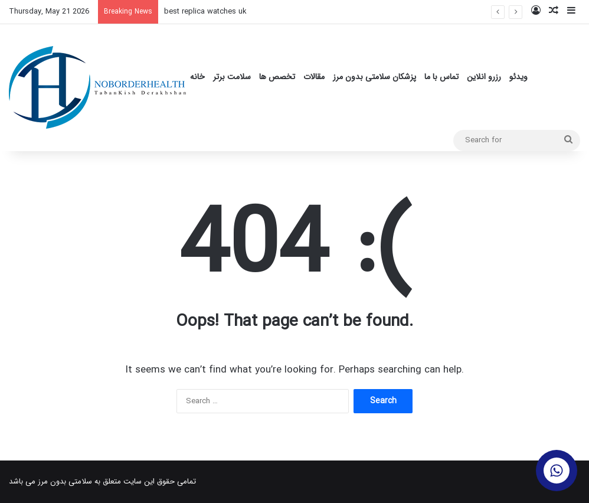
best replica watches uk (205, 11)
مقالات (314, 76)
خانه (197, 76)
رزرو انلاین (484, 76)
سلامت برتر (232, 76)
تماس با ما (441, 76)
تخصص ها (277, 76)
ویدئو (518, 76)
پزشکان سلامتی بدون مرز (374, 76)
